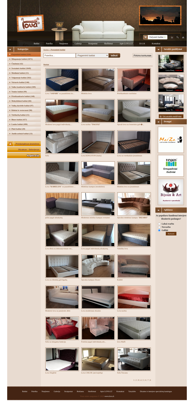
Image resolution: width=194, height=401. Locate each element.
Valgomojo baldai (21, 78)
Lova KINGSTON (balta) (91, 155)
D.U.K (142, 43)
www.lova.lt (109, 396)
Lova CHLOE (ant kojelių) (92, 373)
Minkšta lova (86, 93)
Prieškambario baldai (22, 96)
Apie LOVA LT (126, 43)
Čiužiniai (17, 64)
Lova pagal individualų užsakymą (94, 248)
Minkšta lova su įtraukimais (128, 186)
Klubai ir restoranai (21, 110)
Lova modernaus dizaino (91, 311)
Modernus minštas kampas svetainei (95, 217)
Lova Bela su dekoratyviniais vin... (59, 248)
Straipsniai (92, 43)
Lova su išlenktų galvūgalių (56, 280)
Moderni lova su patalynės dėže (57, 311)
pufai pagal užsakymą (54, 217)
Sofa (47, 155)
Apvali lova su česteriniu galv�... (130, 124)
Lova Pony (170, 70)
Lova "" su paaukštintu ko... (59, 93)
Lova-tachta (122, 311)
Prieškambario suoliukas (127, 93)
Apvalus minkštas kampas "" (132, 217)
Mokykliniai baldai (21, 101)
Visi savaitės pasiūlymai (171, 116)
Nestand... (170, 90)
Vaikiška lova (122, 248)
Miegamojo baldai (22, 59)
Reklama (80, 391)
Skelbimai (108, 43)
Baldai (36, 43)
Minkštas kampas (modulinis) (93, 186)
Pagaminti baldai (21, 54)
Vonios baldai (19, 91)
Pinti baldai (18, 129)
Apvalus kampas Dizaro (90, 280)
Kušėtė (120, 280)
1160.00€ (179, 70)
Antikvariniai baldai (22, 133)
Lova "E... (170, 110)
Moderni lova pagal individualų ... (58, 124)
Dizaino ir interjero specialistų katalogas (156, 391)
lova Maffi (121, 342)
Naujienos (63, 43)
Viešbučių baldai (20, 115)
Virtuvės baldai (20, 82)
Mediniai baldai (20, 73)
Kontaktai (156, 43)
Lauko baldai (19, 124)
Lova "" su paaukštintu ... (60, 186)
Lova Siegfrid (50, 373)
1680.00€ (179, 110)
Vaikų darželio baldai (22, 105)
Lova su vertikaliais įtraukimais (129, 155)
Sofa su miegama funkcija (55, 342)
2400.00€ (179, 90)
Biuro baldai (19, 119)
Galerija (78, 43)
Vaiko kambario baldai (23, 87)
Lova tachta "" (90, 124)
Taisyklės (132, 391)
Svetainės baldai (21, 68)
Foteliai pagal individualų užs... (93, 342)
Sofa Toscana (122, 373)
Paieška (49, 43)
